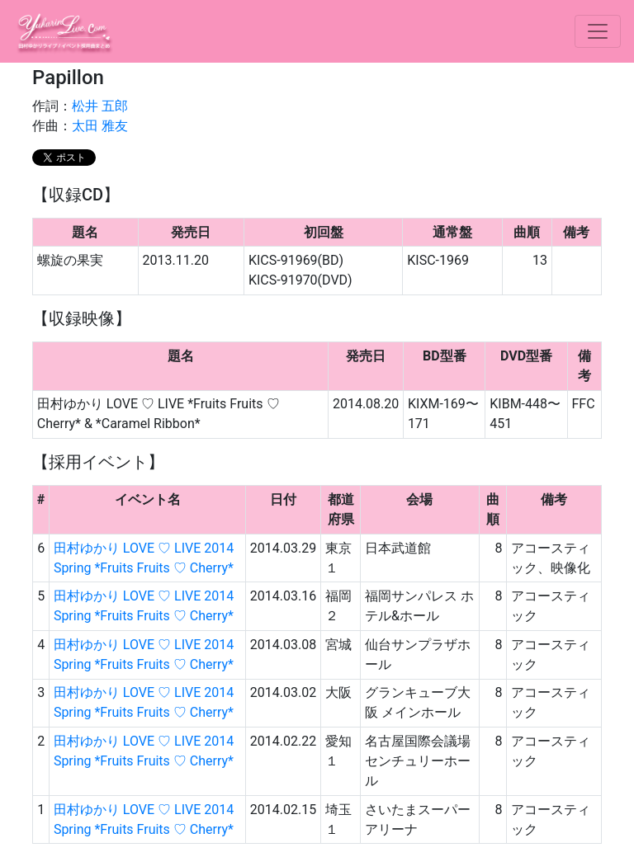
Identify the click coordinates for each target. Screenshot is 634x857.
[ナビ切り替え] (598, 31)
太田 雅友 (100, 126)
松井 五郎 (100, 106)
